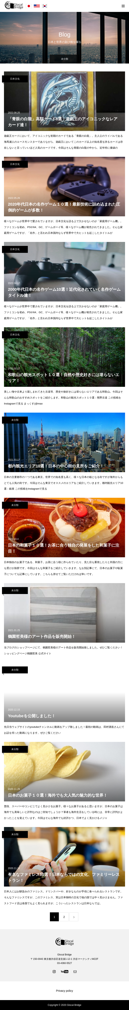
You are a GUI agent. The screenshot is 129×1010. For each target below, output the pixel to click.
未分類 (14, 420)
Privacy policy (64, 990)
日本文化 (15, 78)
